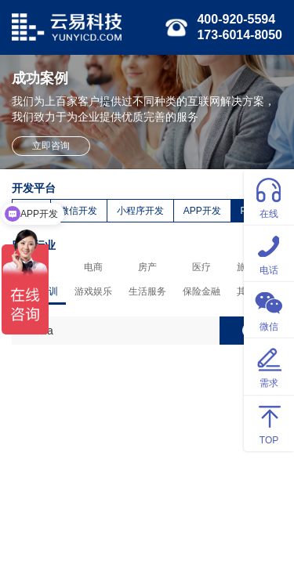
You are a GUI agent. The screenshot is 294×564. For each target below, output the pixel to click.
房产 (147, 267)
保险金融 (201, 291)
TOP (269, 423)
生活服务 (147, 291)
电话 (269, 253)
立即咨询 (51, 145)
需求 (269, 365)
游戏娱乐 (93, 291)
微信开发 (78, 210)
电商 (93, 267)
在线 (269, 196)
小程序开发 (140, 210)
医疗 (201, 267)
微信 (269, 309)
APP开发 (202, 210)
